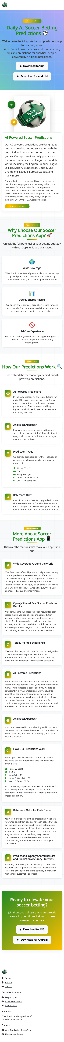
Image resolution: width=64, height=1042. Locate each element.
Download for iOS (32, 66)
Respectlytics (9, 997)
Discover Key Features (17, 206)
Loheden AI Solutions (12, 1019)
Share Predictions (12, 1001)
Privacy (7, 982)
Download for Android (32, 76)
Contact (7, 986)
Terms (6, 978)
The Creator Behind (13, 1034)
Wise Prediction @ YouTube (16, 1030)
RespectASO (9, 1005)
